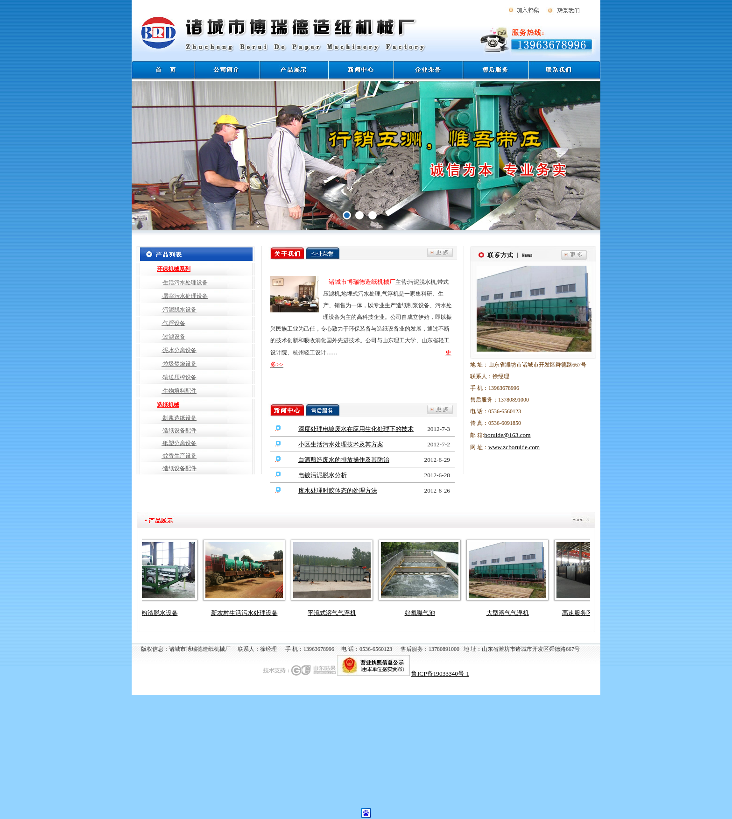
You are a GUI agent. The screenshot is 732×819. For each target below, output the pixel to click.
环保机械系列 (173, 269)
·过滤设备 (173, 336)
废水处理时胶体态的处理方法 (337, 490)
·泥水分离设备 (179, 350)
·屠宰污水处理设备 (185, 296)
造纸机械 (168, 405)
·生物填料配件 (179, 391)
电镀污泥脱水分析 (322, 475)
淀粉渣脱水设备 (160, 612)
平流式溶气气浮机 (335, 612)
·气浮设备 (173, 323)
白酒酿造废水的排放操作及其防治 (343, 459)
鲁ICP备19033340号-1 (440, 673)
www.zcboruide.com (514, 447)
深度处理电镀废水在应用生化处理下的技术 (356, 428)
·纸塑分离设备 (179, 443)
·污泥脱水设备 (179, 309)
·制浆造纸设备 (179, 418)
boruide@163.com (507, 434)
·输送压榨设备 (179, 377)
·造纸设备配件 (179, 430)
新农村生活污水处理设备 (248, 612)
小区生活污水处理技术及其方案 (340, 444)
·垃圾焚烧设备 (179, 363)
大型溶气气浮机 (511, 612)
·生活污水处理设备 (185, 282)
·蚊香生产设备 (179, 455)
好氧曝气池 (423, 612)
